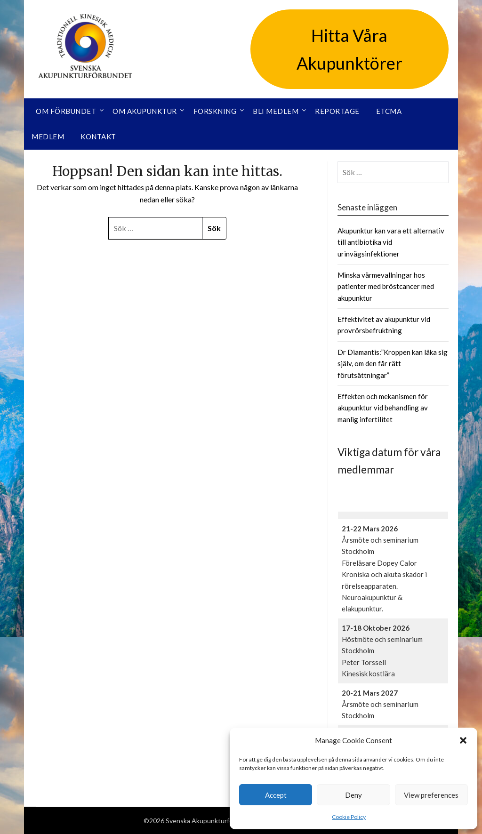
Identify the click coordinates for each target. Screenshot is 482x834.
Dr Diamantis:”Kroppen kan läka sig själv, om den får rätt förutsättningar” (392, 363)
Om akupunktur (144, 111)
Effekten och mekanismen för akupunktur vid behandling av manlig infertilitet (382, 408)
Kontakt (98, 136)
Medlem (48, 136)
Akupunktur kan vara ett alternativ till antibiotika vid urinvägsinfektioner (390, 242)
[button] (463, 740)
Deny (353, 795)
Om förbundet (66, 111)
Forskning (215, 111)
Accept (276, 795)
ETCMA (389, 111)
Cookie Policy (349, 816)
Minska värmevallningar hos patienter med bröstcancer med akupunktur (385, 286)
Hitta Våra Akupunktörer (349, 49)
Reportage (337, 111)
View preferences (431, 795)
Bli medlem (275, 111)
